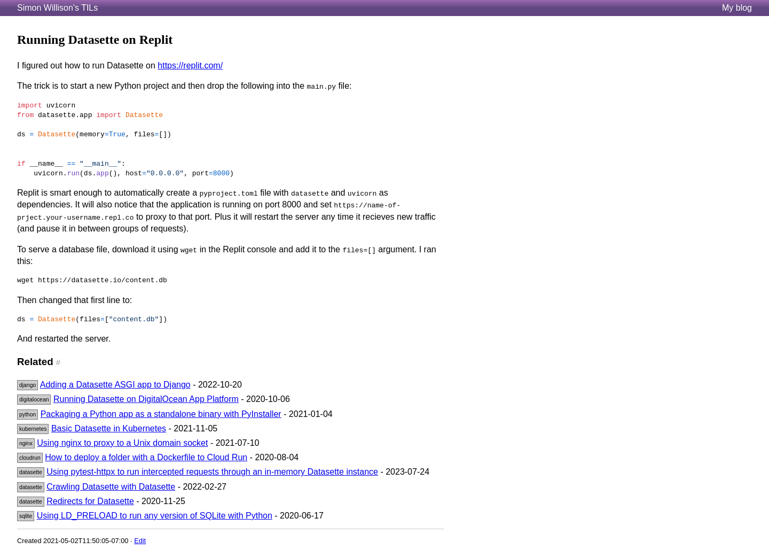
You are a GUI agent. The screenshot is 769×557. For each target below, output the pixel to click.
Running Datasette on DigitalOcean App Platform (146, 399)
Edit (140, 541)
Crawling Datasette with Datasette (110, 486)
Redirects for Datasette (90, 501)
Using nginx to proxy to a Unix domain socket (122, 442)
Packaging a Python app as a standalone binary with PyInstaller (161, 414)
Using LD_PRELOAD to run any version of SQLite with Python (154, 515)
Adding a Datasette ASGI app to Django (115, 384)
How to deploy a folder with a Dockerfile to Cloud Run (146, 457)
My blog (737, 7)
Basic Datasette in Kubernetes (108, 428)
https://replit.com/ (190, 65)
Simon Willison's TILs (57, 7)
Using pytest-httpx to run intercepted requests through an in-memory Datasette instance (212, 471)
